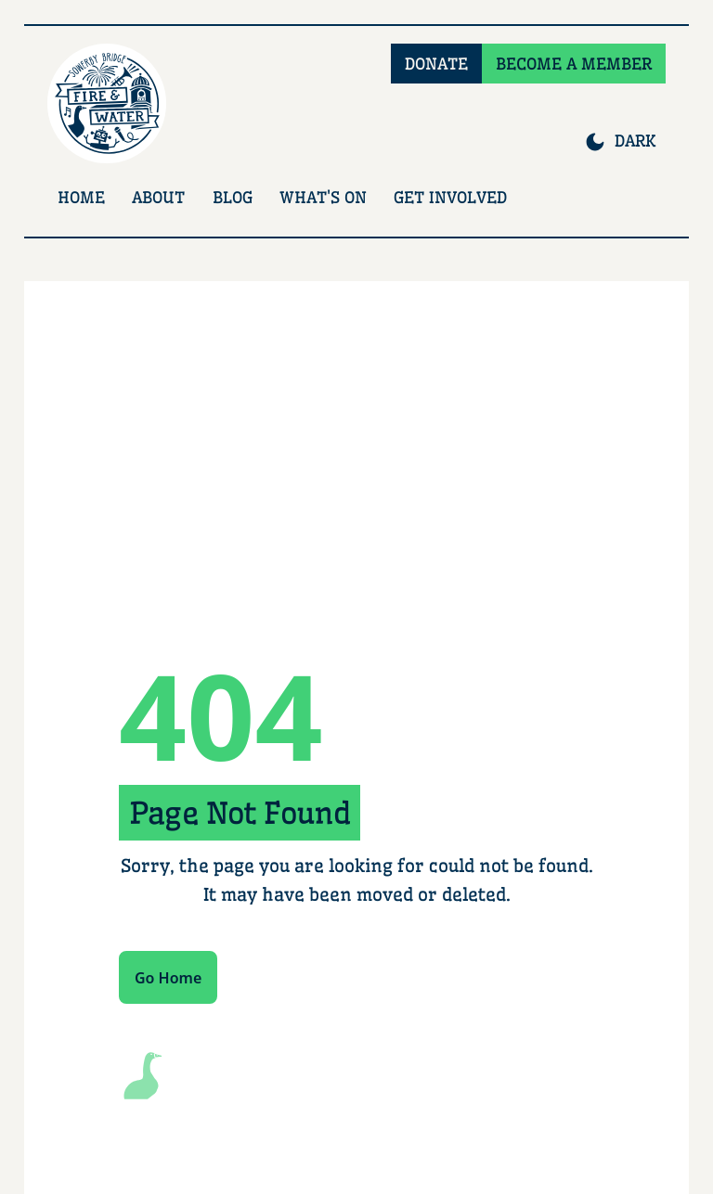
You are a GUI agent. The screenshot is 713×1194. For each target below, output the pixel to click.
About (158, 197)
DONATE (436, 63)
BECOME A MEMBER (574, 63)
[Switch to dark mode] (620, 141)
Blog (233, 197)
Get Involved (450, 197)
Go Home (168, 978)
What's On (323, 197)
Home (81, 197)
